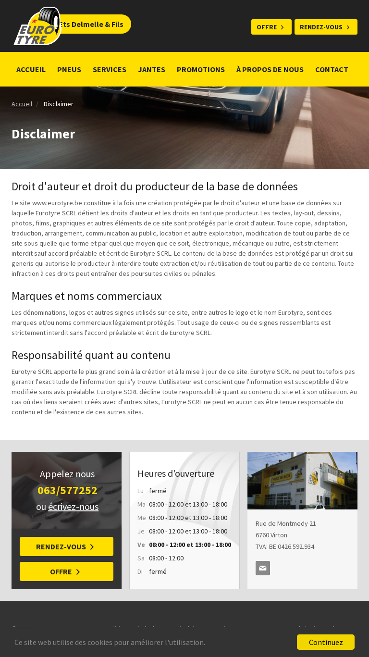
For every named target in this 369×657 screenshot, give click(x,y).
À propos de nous (270, 69)
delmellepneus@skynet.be (263, 568)
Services (109, 69)
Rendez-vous (321, 27)
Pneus (69, 69)
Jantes (151, 69)
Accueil (31, 69)
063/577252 (67, 490)
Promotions (201, 69)
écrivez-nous (73, 506)
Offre (267, 27)
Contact (331, 69)
